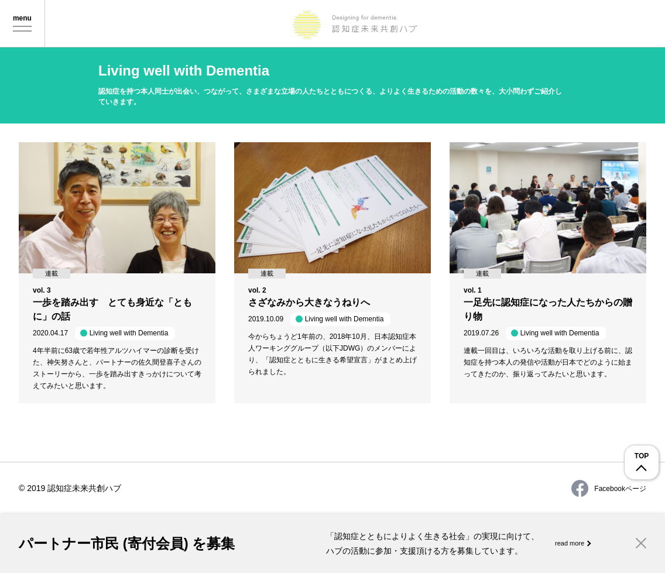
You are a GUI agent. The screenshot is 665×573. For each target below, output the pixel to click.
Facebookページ (608, 488)
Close (641, 542)
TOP (642, 456)
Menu (22, 24)
